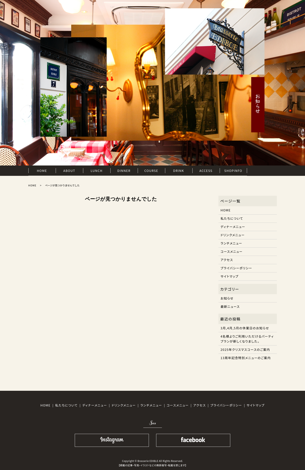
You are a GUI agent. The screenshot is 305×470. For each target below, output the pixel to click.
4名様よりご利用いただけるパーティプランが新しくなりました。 (247, 338)
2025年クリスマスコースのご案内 (245, 349)
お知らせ (227, 298)
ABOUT (69, 170)
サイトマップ (230, 276)
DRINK (178, 170)
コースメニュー (232, 251)
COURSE (151, 170)
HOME (42, 170)
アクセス (227, 260)
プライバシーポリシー (236, 268)
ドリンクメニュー (233, 235)
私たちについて (232, 218)
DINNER (124, 170)
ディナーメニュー (233, 226)
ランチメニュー (231, 243)
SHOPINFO (233, 170)
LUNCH (96, 170)
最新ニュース (230, 306)
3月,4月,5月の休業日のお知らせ (245, 328)
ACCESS (205, 170)
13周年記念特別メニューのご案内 (246, 358)
